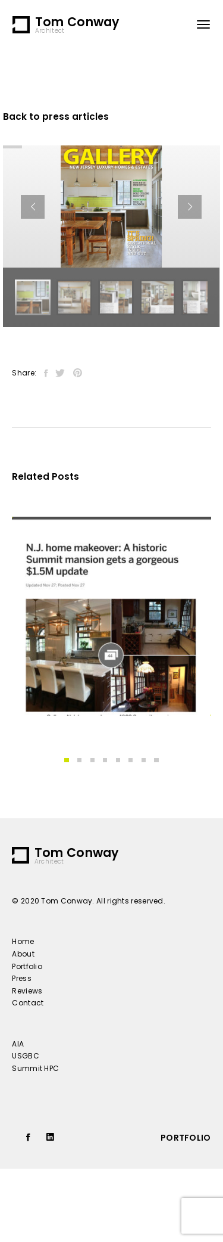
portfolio (186, 1138)
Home (23, 941)
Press (22, 978)
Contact (27, 1003)
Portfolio (27, 966)
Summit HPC (35, 1068)
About (23, 954)
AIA (18, 1044)
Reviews (27, 991)
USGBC (25, 1056)
